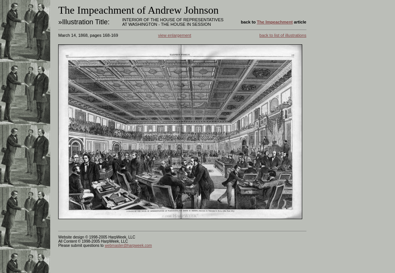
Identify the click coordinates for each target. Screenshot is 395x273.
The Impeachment (275, 22)
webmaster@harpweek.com (128, 245)
